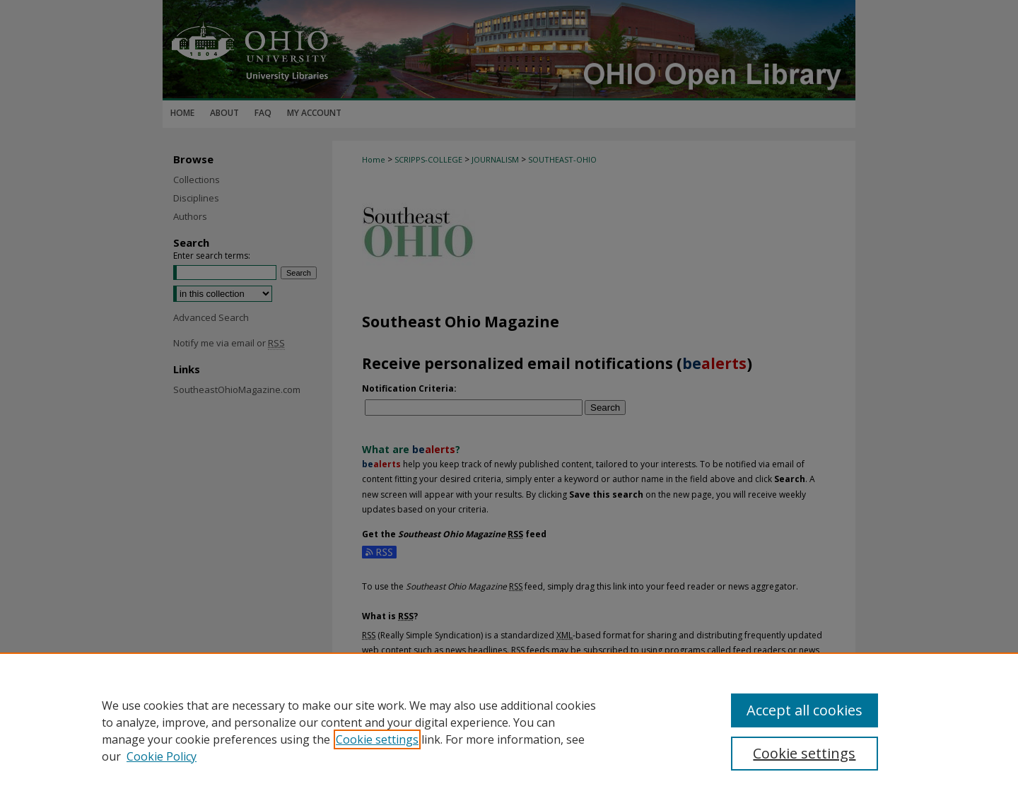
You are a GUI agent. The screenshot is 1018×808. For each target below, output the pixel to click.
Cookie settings (377, 739)
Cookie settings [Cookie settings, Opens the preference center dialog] (804, 753)
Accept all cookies (804, 710)
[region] (509, 730)
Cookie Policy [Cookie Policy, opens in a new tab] (162, 756)
